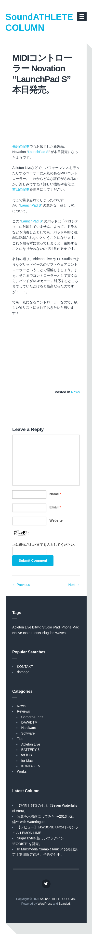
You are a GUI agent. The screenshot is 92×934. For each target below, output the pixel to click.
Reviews (23, 711)
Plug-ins (48, 633)
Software (28, 733)
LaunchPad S (38, 152)
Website (56, 520)
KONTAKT (25, 667)
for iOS (26, 755)
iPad (56, 627)
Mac (75, 627)
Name (55, 494)
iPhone (66, 627)
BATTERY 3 (30, 750)
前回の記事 (20, 189)
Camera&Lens (32, 717)
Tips (20, 739)
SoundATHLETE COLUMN (39, 22)
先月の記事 (20, 146)
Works (21, 771)
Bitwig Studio (42, 627)
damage (23, 672)
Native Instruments (26, 633)
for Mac (27, 761)
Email (55, 507)
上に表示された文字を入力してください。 (45, 545)
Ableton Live (21, 627)
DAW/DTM (29, 722)
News (75, 392)
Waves (60, 633)
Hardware (28, 728)
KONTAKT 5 (30, 766)
